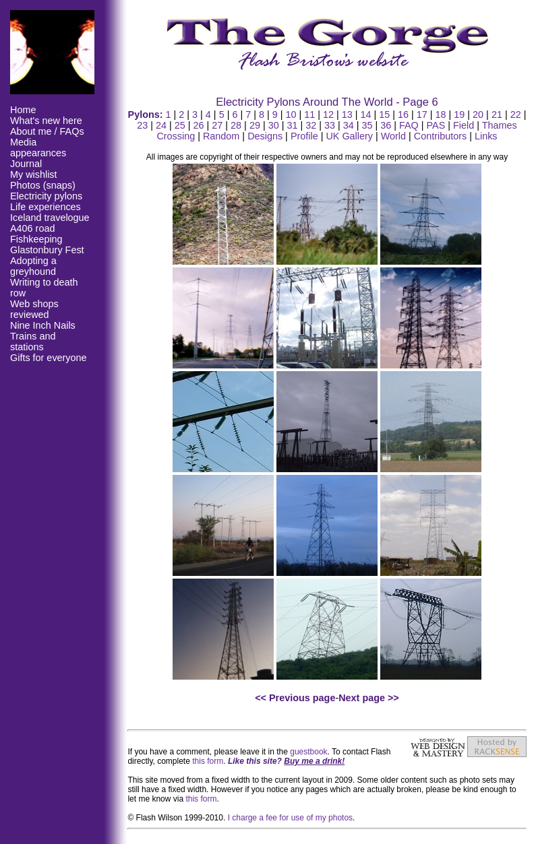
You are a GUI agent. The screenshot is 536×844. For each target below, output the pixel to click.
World (393, 136)
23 (142, 125)
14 (366, 114)
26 (198, 125)
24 (161, 125)
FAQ (409, 125)
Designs (264, 136)
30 (273, 125)
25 (180, 125)
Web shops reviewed (34, 309)
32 (310, 125)
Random (221, 136)
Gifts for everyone (48, 357)
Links (486, 136)
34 (348, 125)
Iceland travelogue (50, 217)
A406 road (32, 228)
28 (236, 125)
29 (254, 125)
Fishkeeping (36, 239)
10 (290, 114)
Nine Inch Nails (43, 325)
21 (497, 114)
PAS (436, 125)
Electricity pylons (46, 196)
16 (403, 114)
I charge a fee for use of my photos (290, 817)
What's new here (46, 120)
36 (385, 125)
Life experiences (45, 206)
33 (329, 125)
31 (292, 125)
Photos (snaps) (43, 185)
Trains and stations (32, 341)
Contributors (440, 136)
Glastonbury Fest (47, 250)
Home (23, 109)
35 (366, 125)
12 (328, 114)
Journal (26, 163)
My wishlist (33, 174)
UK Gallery (349, 136)
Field (463, 125)
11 (309, 114)
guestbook (308, 751)
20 (478, 114)
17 (422, 114)
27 (217, 125)
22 (515, 114)
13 (347, 114)
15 (384, 114)
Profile (304, 136)
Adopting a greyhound (33, 266)
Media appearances (38, 147)
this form (207, 761)
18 (441, 114)
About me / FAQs (47, 131)
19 (459, 114)
